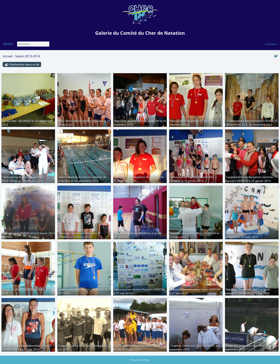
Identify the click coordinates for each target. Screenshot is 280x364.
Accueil (8, 56)
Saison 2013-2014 (27, 56)
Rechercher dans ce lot (24, 64)
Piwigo (146, 359)
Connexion (271, 44)
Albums (8, 44)
